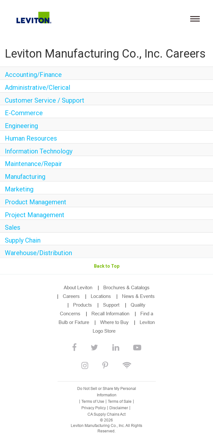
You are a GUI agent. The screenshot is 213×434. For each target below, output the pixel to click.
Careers (71, 296)
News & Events (138, 296)
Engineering (21, 126)
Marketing (19, 189)
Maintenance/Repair (33, 164)
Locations (101, 296)
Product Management (35, 202)
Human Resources (31, 138)
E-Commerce (24, 113)
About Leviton (78, 287)
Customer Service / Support (44, 100)
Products (82, 305)
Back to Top (106, 266)
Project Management (34, 215)
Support (112, 305)
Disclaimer (118, 408)
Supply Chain (23, 240)
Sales (12, 227)
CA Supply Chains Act (106, 414)
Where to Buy (114, 322)
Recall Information (110, 313)
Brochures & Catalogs (126, 287)
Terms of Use (92, 401)
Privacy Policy (93, 408)
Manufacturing (25, 176)
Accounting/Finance (33, 74)
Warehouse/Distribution (38, 253)
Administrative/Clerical (37, 87)
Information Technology (38, 151)
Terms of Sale (120, 401)
